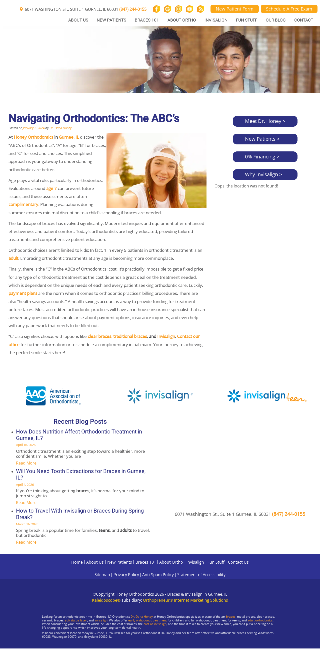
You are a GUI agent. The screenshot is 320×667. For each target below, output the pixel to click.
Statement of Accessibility (201, 574)
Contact (303, 20)
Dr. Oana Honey (61, 128)
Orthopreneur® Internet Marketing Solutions (185, 600)
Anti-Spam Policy (158, 574)
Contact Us (238, 562)
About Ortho (182, 20)
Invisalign (216, 20)
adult (13, 258)
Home (77, 562)
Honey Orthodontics (33, 137)
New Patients (111, 20)
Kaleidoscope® (106, 600)
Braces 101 (147, 20)
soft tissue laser (76, 620)
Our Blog (276, 20)
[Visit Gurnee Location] (42, 649)
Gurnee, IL (69, 137)
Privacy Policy (126, 574)
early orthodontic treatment (147, 620)
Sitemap (102, 574)
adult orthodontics (260, 620)
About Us (78, 20)
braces (231, 616)
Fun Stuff (246, 20)
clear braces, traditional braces (117, 336)
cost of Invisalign (155, 624)
